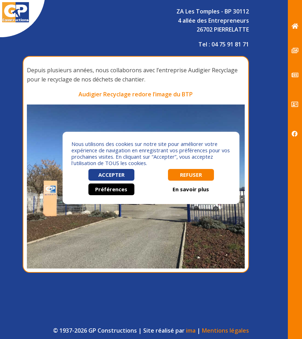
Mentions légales (225, 330)
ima (191, 330)
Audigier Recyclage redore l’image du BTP (136, 94)
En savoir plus (191, 189)
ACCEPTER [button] (111, 174)
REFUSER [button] (191, 174)
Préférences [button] (111, 189)
